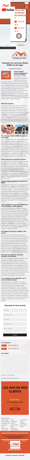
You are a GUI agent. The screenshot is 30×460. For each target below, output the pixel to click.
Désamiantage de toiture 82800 (5, 420)
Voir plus (15, 409)
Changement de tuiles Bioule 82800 (5, 425)
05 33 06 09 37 (13, 345)
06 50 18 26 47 (13, 349)
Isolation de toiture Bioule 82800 (23, 425)
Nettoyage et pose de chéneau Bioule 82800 (15, 424)
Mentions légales (15, 438)
